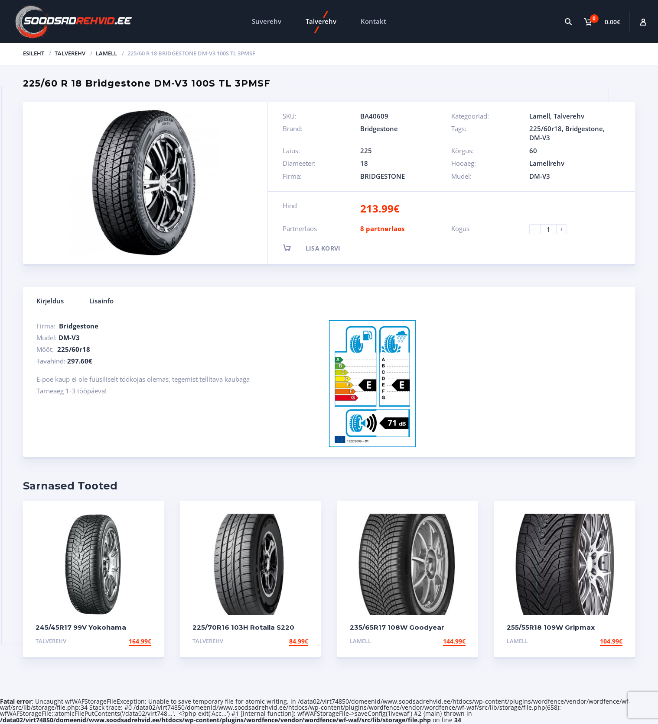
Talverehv (321, 21)
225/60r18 (545, 128)
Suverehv (266, 21)
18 (364, 163)
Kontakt (373, 21)
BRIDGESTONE (382, 176)
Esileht (33, 53)
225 (366, 150)
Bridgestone (379, 128)
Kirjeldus (50, 300)
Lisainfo (101, 300)
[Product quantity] (552, 229)
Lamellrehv (546, 163)
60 (533, 150)
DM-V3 (539, 137)
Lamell (106, 53)
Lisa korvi (319, 247)
